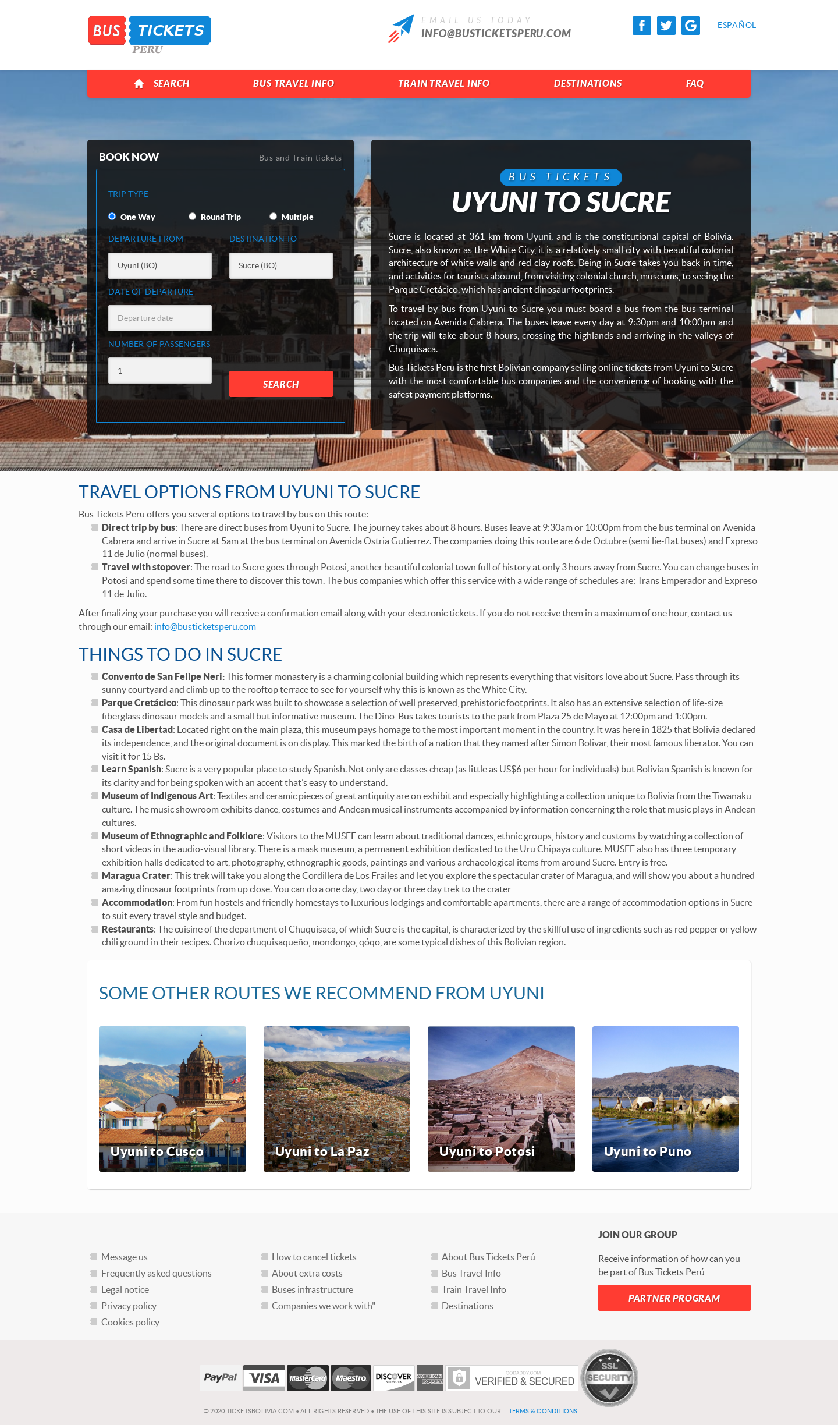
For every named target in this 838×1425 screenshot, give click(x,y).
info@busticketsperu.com (496, 33)
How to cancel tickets (314, 1257)
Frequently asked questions (156, 1273)
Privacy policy (129, 1305)
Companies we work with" (323, 1305)
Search (161, 84)
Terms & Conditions (543, 1411)
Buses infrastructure (312, 1289)
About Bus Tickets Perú (488, 1257)
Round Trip (215, 217)
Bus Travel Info (293, 83)
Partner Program (674, 1298)
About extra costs (307, 1273)
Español (727, 25)
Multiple (291, 217)
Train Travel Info (444, 83)
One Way (131, 217)
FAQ (695, 83)
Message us (124, 1257)
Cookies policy (130, 1322)
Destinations (588, 83)
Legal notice (125, 1289)
